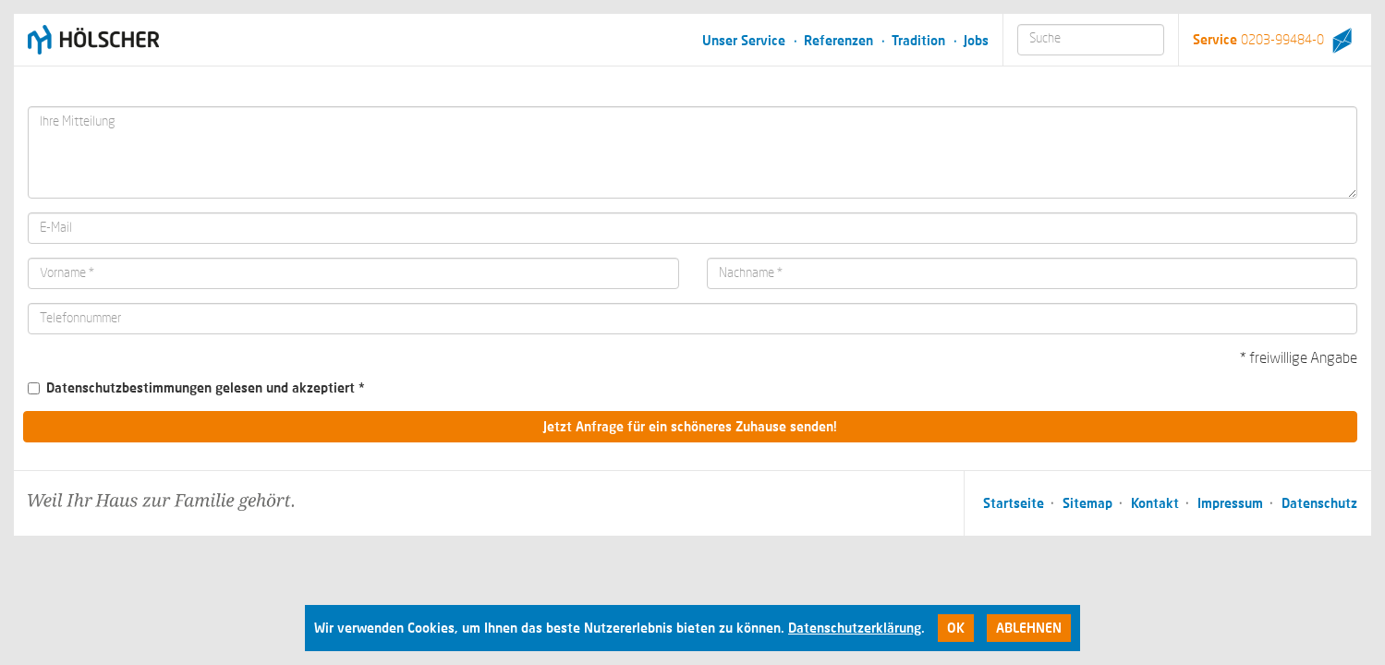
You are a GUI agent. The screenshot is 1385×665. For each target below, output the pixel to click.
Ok (956, 627)
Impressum (1230, 503)
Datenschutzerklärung (854, 627)
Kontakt (1155, 503)
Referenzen (838, 40)
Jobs (976, 40)
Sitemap (1087, 503)
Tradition (918, 40)
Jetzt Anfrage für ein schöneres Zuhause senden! (690, 426)
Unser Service (743, 40)
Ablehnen (1029, 627)
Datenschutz (1319, 503)
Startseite (1013, 503)
